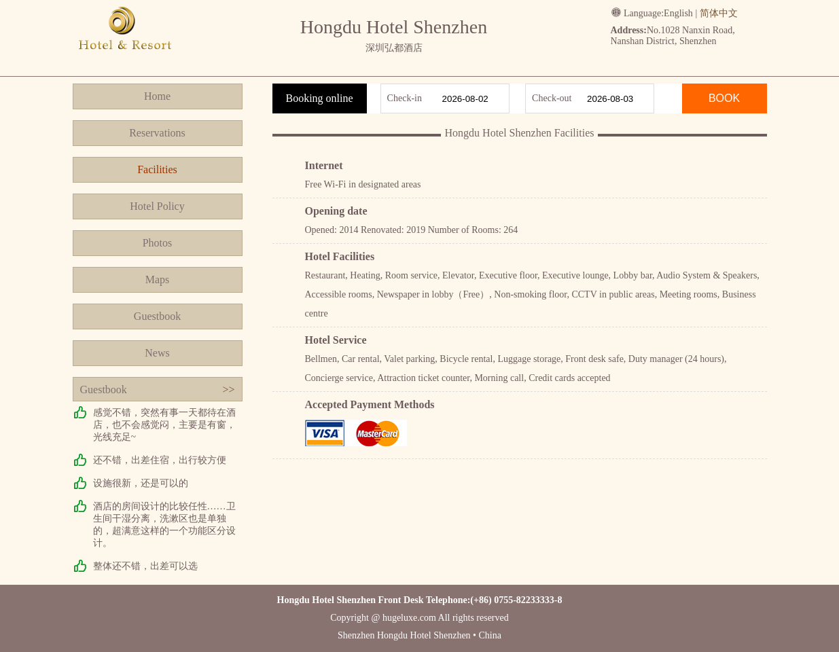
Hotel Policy (157, 206)
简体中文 (719, 13)
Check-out (551, 98)
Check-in (404, 98)
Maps (157, 279)
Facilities (157, 169)
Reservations (157, 133)
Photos (158, 243)
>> (228, 389)
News (157, 353)
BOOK (724, 98)
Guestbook (157, 316)
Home (157, 96)
